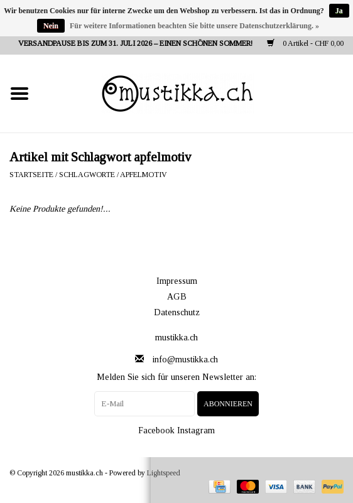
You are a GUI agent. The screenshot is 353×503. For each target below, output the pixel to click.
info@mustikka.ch (185, 359)
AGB (177, 296)
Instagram (196, 430)
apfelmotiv (143, 174)
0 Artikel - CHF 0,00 (305, 43)
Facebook (156, 430)
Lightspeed (163, 472)
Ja (339, 10)
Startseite (31, 174)
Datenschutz (177, 312)
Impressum (176, 281)
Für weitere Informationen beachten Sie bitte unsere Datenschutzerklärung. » (194, 25)
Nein (50, 25)
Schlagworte (87, 174)
